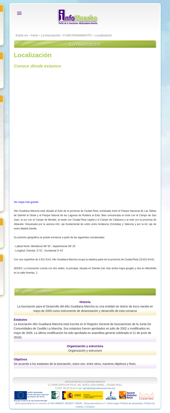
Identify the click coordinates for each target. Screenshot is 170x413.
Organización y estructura (85, 346)
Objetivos (20, 359)
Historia (84, 302)
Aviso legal (113, 403)
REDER (69, 403)
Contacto (89, 406)
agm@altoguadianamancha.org (99, 388)
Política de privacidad (131, 403)
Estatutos (20, 319)
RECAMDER (57, 403)
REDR (79, 403)
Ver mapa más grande (26, 202)
